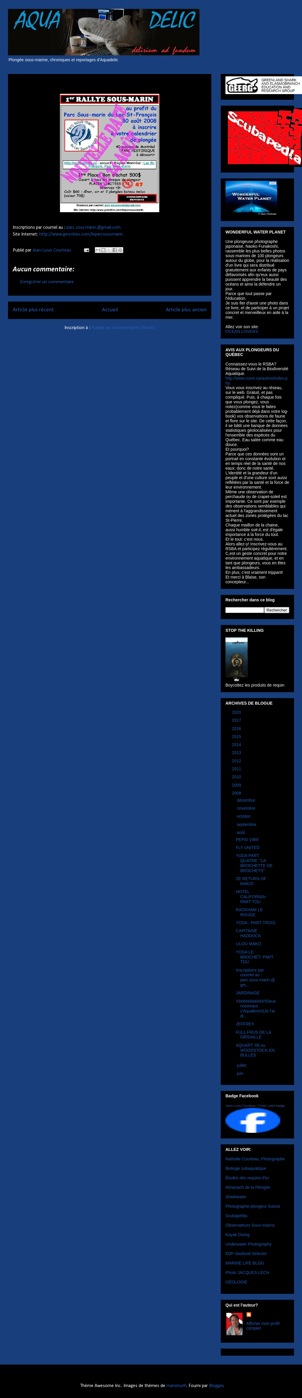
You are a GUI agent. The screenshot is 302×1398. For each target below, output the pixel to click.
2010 (237, 776)
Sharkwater (235, 1196)
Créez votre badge (271, 1105)
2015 (237, 736)
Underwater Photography (248, 1244)
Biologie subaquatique (245, 1168)
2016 (237, 728)
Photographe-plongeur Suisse (252, 1206)
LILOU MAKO (248, 943)
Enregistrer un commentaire (47, 282)
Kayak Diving (237, 1234)
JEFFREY (245, 1024)
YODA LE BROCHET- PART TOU (254, 957)
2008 (237, 793)
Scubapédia (236, 1215)
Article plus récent (33, 310)
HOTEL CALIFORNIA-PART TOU (251, 896)
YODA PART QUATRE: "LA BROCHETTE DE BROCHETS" (254, 863)
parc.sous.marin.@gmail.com (93, 227)
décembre (246, 800)
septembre (247, 824)
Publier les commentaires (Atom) (123, 328)
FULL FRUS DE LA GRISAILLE (253, 1035)
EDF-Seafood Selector (246, 1253)
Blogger (216, 1385)
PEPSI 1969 (247, 839)
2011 (237, 768)
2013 (237, 752)
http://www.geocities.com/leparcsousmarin (81, 234)
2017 (237, 720)
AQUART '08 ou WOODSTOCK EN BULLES (255, 1050)
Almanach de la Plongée (247, 1187)
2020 (237, 712)
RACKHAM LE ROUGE (249, 912)
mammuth (176, 1385)
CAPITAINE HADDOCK (248, 933)
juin (240, 1073)
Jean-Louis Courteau (240, 1105)
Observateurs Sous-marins (250, 1225)
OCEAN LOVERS (241, 331)
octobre (244, 816)
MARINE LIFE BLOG (244, 1263)
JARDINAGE (247, 992)
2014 (237, 744)
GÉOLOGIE (236, 1282)
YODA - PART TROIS (255, 922)
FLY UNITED (247, 847)
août (241, 832)
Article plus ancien (186, 310)
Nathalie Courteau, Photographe (255, 1159)
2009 (237, 785)
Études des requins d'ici (247, 1177)
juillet (242, 1065)
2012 (237, 760)
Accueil (110, 310)
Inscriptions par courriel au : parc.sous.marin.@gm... (255, 977)
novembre (246, 808)
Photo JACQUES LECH (247, 1272)
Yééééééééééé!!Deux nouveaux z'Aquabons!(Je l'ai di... (256, 1008)
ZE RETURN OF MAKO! (251, 881)
